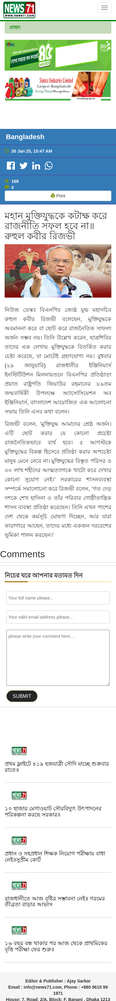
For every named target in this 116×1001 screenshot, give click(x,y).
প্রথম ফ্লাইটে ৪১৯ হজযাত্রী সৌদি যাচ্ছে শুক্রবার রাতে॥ (57, 767)
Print (58, 195)
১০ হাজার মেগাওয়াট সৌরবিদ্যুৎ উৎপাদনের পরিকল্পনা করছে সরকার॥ (53, 811)
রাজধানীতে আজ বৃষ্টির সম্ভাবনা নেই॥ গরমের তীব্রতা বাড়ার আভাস (55, 902)
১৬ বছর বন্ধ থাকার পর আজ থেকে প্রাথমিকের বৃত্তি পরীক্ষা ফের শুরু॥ (56, 946)
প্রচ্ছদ (14, 27)
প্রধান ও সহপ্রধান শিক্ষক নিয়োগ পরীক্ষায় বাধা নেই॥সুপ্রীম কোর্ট (55, 857)
